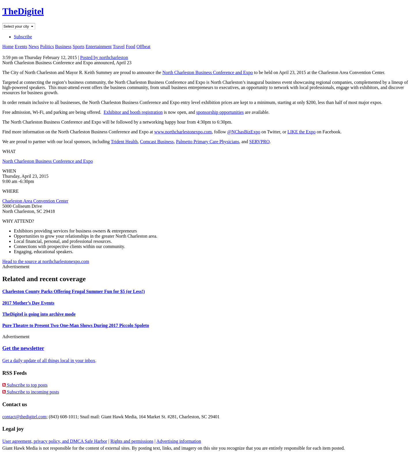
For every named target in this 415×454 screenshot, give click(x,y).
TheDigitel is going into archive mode (39, 314)
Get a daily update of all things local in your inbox (48, 360)
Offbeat (143, 46)
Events (21, 46)
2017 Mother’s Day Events (28, 302)
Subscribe (23, 36)
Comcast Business (157, 141)
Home (8, 46)
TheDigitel (23, 11)
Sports (78, 46)
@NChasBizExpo (243, 131)
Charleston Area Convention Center (35, 200)
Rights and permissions (131, 441)
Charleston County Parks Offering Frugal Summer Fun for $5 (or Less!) (73, 291)
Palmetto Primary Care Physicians (207, 141)
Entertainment (99, 46)
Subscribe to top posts (25, 385)
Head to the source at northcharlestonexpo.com (45, 261)
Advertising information (178, 441)
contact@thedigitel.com (24, 416)
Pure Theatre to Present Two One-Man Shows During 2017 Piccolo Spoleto (75, 325)
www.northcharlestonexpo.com (183, 131)
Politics (47, 46)
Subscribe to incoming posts (30, 391)
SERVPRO (259, 141)
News (34, 46)
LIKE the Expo (301, 131)
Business (63, 46)
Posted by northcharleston (104, 57)
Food (130, 46)
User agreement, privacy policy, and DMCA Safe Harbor (54, 441)
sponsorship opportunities (220, 112)
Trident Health (124, 141)
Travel (118, 46)
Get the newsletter (23, 348)
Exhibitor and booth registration (133, 112)
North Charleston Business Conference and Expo (207, 72)
